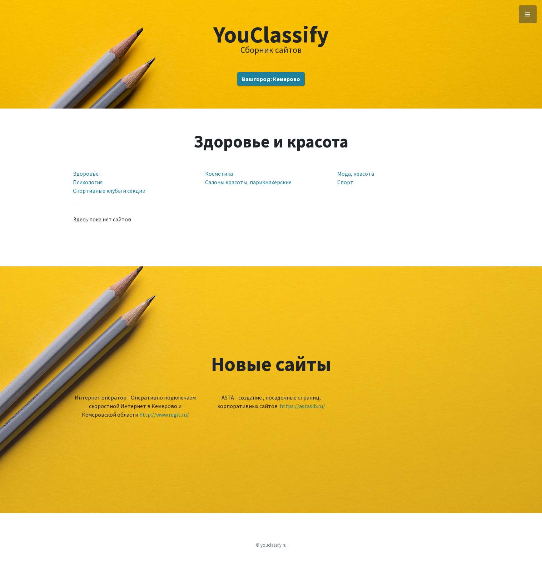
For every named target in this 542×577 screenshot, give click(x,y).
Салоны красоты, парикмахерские (248, 182)
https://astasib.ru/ (302, 406)
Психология (88, 182)
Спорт (345, 182)
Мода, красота (355, 173)
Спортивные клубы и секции (109, 190)
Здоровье (86, 173)
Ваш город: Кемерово (271, 78)
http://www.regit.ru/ (164, 414)
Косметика (219, 173)
